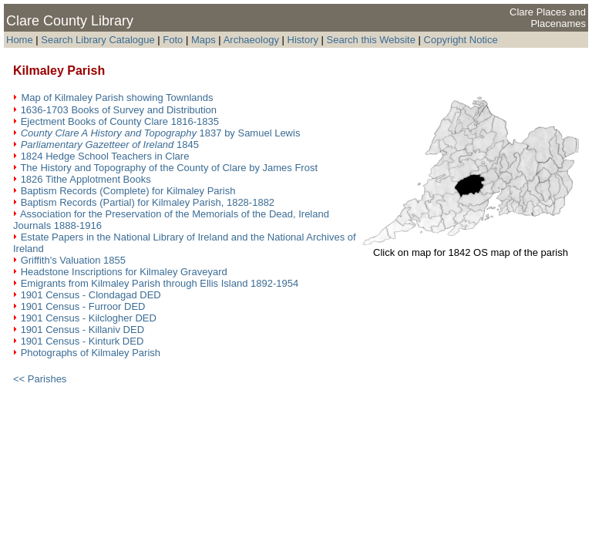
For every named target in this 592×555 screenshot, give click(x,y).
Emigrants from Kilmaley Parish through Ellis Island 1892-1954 (160, 283)
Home (19, 39)
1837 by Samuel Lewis (161, 133)
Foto (174, 39)
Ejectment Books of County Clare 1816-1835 (120, 121)
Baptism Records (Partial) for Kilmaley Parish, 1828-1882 (147, 202)
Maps (203, 39)
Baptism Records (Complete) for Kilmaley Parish (128, 191)
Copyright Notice (461, 39)
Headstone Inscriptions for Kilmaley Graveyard (124, 272)
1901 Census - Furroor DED (83, 306)
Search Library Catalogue (97, 39)
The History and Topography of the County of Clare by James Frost (169, 167)
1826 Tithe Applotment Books (86, 179)
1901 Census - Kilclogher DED (88, 318)
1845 (110, 144)
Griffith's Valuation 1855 (73, 260)
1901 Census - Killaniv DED (82, 329)
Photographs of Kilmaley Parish (90, 352)
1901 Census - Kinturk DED (82, 341)
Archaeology (251, 39)
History (303, 39)
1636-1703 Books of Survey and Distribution (119, 110)
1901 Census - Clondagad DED (91, 295)
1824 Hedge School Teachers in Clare (105, 156)
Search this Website (371, 39)
